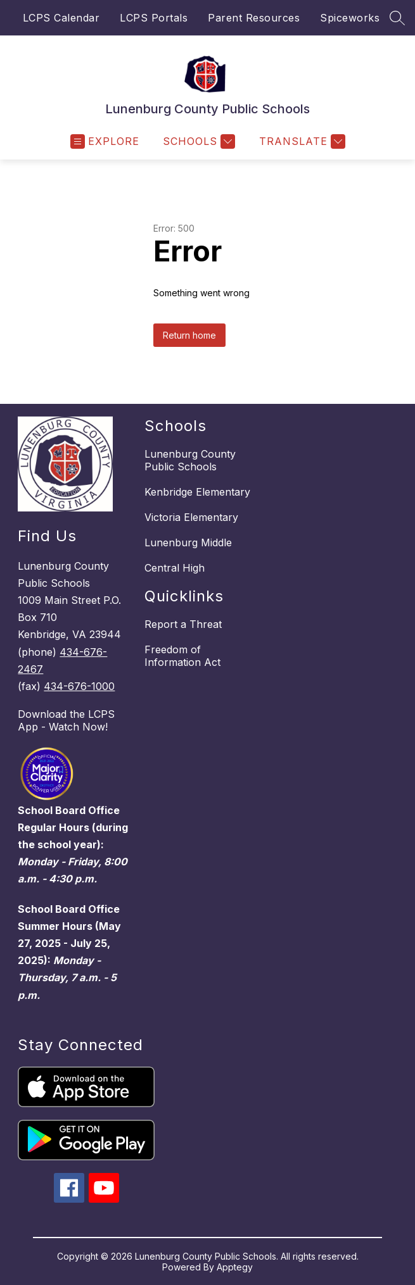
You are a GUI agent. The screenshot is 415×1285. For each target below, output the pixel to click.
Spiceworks (350, 17)
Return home (189, 335)
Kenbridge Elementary (197, 492)
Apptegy (235, 1267)
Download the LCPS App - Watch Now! (66, 720)
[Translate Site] (300, 141)
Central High (174, 567)
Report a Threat (183, 624)
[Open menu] (104, 141)
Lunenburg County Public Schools (190, 460)
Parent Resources (254, 17)
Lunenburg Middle (188, 542)
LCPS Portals (154, 17)
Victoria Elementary (191, 517)
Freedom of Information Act (182, 655)
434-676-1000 (79, 686)
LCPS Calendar (61, 17)
